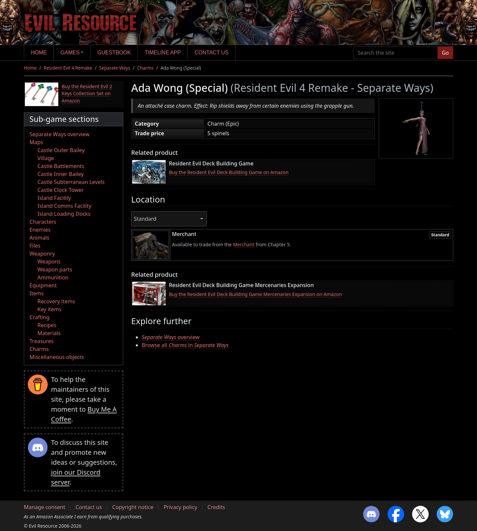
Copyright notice (132, 507)
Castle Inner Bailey (60, 174)
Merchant (243, 244)
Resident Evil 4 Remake (68, 68)
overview (171, 337)
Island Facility (54, 198)
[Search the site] (395, 52)
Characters (42, 221)
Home (39, 52)
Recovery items (56, 301)
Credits (216, 507)
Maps (36, 142)
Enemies (40, 229)
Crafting (39, 317)
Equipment (43, 285)
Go (445, 52)
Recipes (46, 325)
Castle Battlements (60, 166)
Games (70, 52)
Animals (39, 237)
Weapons (49, 261)
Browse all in (185, 345)
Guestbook (114, 52)
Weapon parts (54, 269)
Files (34, 245)
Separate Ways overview (59, 134)
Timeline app (163, 52)
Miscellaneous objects (56, 357)
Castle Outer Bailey (60, 150)
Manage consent (44, 507)
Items (36, 293)
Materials (49, 333)
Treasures (41, 341)
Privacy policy (180, 507)
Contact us (211, 52)
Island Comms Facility (64, 205)
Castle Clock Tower (60, 190)
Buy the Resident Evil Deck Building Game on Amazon (229, 172)
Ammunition (53, 277)
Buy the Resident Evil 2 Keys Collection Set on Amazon (87, 93)
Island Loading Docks (63, 213)
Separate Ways (115, 68)
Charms (145, 68)
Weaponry (42, 253)
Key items (49, 309)
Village (45, 158)
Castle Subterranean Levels (71, 182)
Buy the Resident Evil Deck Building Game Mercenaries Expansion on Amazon (255, 294)
